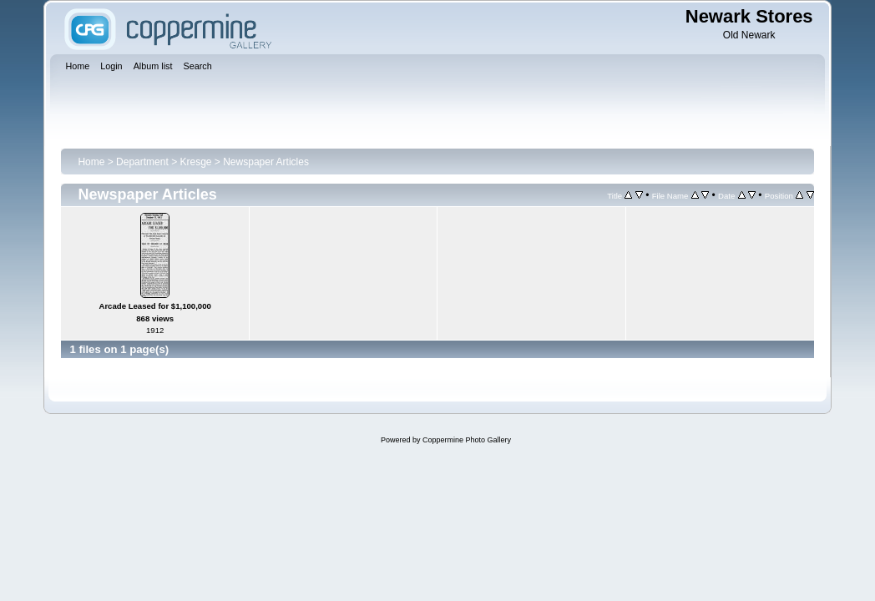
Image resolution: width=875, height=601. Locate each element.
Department (142, 162)
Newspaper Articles (266, 162)
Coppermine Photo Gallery (466, 440)
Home (91, 162)
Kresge (195, 162)
